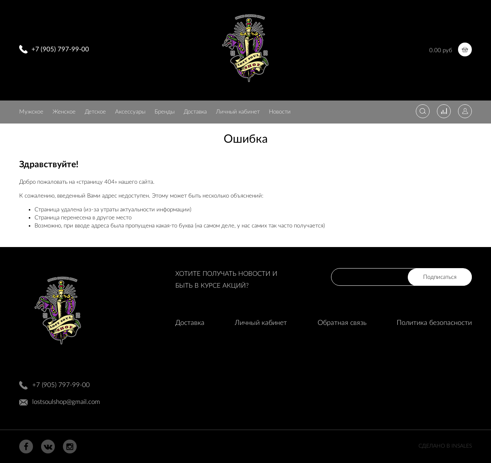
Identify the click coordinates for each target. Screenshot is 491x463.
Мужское (31, 112)
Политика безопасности (434, 323)
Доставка (195, 112)
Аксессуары (130, 112)
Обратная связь (342, 323)
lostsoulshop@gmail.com (66, 402)
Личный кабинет (238, 112)
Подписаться (439, 277)
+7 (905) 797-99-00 (60, 49)
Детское (95, 112)
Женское (64, 112)
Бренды (165, 112)
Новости (280, 112)
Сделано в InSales (445, 446)
